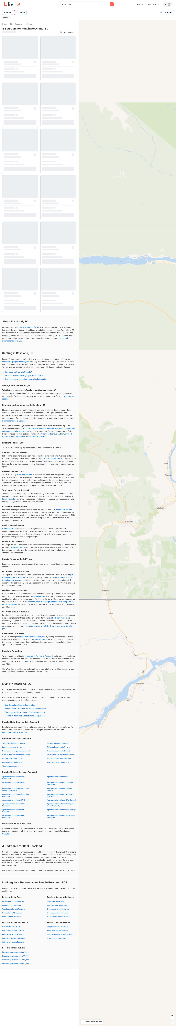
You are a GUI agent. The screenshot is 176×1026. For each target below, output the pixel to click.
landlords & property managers (15, 361)
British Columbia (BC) (28, 327)
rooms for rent (41, 639)
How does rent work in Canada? (18, 372)
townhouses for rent (11, 499)
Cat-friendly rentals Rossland (13, 942)
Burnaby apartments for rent (57, 743)
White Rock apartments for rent (59, 762)
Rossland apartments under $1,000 (15, 952)
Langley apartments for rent (12, 758)
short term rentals (37, 436)
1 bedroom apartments (34, 428)
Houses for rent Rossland (11, 913)
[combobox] (60, 4)
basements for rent (64, 510)
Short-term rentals (59, 618)
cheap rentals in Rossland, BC (32, 637)
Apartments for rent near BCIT (13, 782)
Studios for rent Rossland (56, 901)
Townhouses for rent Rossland (13, 909)
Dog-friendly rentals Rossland (13, 938)
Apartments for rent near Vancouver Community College (15, 789)
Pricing (140, 4)
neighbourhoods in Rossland (14, 732)
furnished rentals (50, 434)
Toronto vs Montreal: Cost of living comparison (24, 716)
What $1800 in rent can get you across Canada (24, 375)
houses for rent (25, 475)
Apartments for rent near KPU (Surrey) (61, 810)
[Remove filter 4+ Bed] (9, 17)
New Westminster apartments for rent (16, 755)
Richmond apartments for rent (58, 747)
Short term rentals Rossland (57, 931)
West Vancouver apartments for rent (60, 755)
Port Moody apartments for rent (59, 758)
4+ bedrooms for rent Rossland (58, 917)
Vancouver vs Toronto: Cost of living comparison (25, 708)
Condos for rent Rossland (11, 905)
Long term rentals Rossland (57, 927)
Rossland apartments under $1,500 (15, 956)
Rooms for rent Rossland (11, 917)
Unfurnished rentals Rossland (13, 931)
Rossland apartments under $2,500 (15, 964)
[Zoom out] (172, 1019)
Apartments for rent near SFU (58, 777)
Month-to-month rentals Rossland (59, 934)
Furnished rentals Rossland (12, 927)
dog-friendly (59, 577)
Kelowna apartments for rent (13, 762)
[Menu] (167, 4)
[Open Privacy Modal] (18, 4)
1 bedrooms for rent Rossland (58, 905)
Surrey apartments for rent (12, 747)
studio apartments (21, 431)
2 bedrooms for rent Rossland (58, 909)
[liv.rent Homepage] (8, 4)
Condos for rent (9, 528)
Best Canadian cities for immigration (19, 705)
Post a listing (153, 4)
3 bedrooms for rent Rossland (58, 913)
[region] (127, 523)
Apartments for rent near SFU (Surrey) (61, 800)
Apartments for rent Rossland (13, 901)
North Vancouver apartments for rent (16, 751)
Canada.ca (6, 834)
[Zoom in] (172, 1015)
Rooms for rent (17, 547)
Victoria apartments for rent (12, 766)
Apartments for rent (52, 458)
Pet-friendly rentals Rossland (13, 934)
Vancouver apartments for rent (13, 743)
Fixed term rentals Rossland (57, 938)
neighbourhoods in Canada (13, 421)
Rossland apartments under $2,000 (15, 960)
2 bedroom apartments (55, 428)
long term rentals (18, 436)
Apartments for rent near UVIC (13, 800)
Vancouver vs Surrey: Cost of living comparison (24, 712)
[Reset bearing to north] (172, 1022)
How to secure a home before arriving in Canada (25, 379)
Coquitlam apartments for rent (58, 751)
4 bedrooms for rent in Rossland (39, 656)
